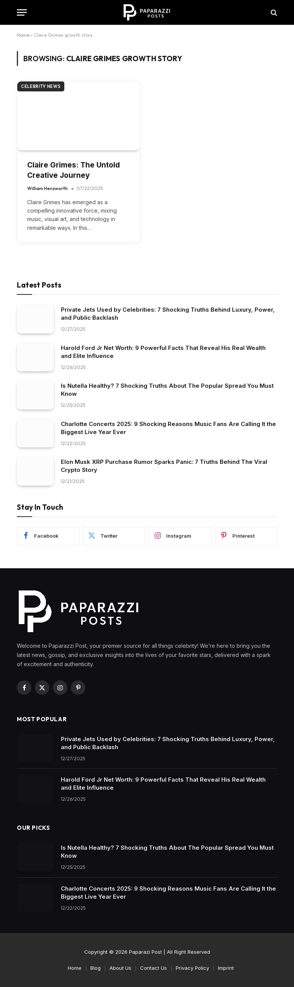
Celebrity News (40, 86)
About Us (120, 968)
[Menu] (22, 12)
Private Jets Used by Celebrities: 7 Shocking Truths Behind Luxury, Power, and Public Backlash (168, 313)
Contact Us (153, 968)
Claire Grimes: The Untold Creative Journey (73, 170)
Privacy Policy (192, 968)
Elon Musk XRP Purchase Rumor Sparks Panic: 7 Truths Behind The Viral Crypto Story (164, 465)
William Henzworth (47, 188)
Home (23, 35)
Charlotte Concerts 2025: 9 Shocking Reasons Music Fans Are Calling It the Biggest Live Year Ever (168, 428)
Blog (95, 968)
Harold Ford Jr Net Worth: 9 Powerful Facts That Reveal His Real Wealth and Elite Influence (163, 351)
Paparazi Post (145, 952)
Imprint (226, 968)
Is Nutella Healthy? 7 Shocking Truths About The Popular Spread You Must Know (167, 389)
